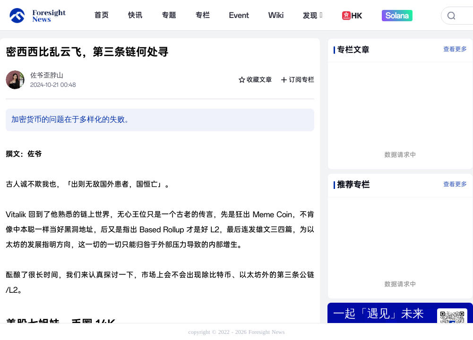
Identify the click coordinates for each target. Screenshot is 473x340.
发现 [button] (313, 15)
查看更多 (455, 49)
